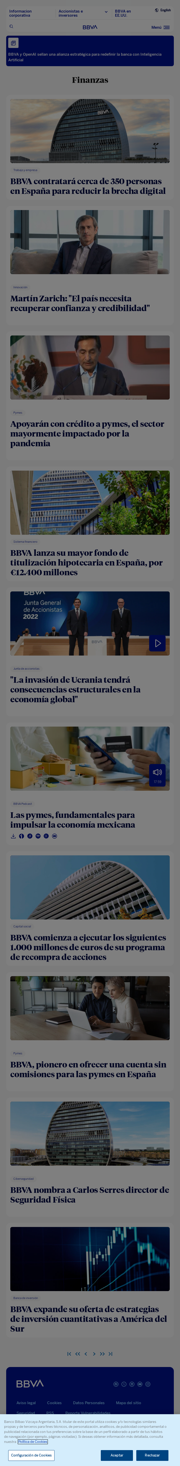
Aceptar (117, 1455)
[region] (90, 1440)
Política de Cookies (32, 1442)
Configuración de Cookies (31, 1455)
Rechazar (152, 1455)
